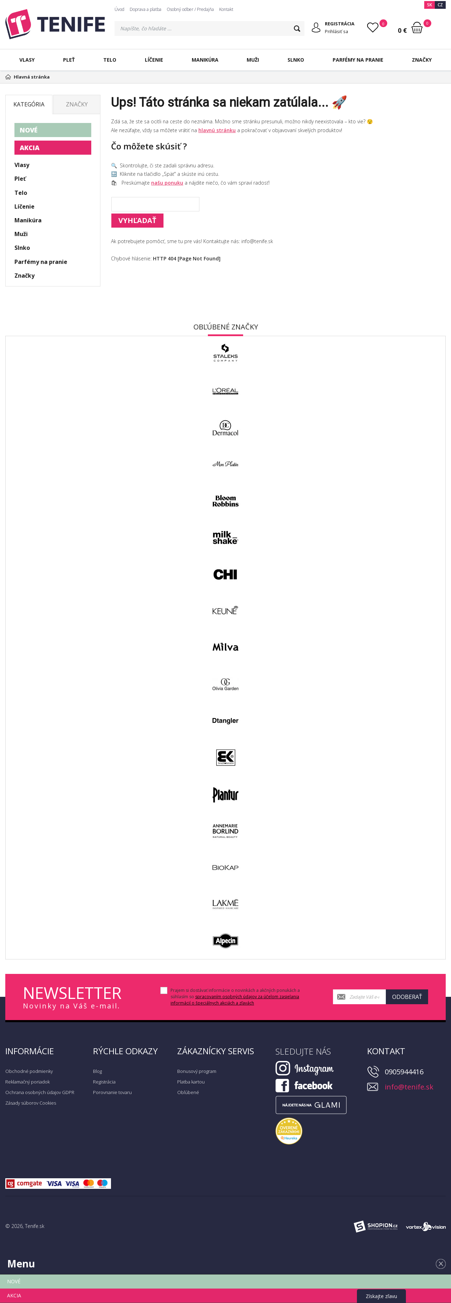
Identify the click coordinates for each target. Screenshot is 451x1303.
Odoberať (407, 997)
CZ (440, 5)
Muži (253, 59)
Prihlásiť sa (337, 31)
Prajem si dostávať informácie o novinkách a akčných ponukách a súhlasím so (235, 996)
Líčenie (154, 59)
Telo (109, 59)
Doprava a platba (145, 9)
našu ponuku (167, 182)
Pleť (69, 59)
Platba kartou (191, 1082)
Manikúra (205, 59)
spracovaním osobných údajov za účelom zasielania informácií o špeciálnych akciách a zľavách (235, 1000)
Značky (422, 59)
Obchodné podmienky (29, 1071)
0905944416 (404, 1071)
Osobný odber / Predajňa (190, 9)
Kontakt (226, 9)
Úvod (119, 9)
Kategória (28, 104)
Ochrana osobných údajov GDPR (39, 1092)
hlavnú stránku (217, 130)
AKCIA (29, 147)
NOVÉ (28, 130)
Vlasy (27, 59)
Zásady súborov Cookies (30, 1103)
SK (429, 5)
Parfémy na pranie (358, 59)
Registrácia (104, 1082)
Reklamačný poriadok (27, 1082)
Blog (97, 1071)
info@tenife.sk (409, 1087)
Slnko (296, 59)
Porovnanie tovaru (112, 1092)
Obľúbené (188, 1092)
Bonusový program (196, 1071)
